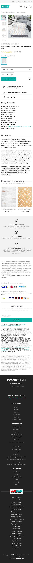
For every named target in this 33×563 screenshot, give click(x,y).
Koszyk (30, 7)
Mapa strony (16, 454)
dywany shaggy (11, 266)
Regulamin (16, 432)
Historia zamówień (16, 477)
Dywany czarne (16, 509)
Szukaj (24, 7)
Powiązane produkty (12, 181)
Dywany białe (16, 500)
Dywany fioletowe (16, 514)
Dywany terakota (17, 543)
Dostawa (16, 439)
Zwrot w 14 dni (17, 236)
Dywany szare (17, 541)
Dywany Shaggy (21, 12)
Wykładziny (16, 409)
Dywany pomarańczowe (16, 536)
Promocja (16, 482)
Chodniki (16, 412)
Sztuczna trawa (16, 419)
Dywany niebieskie (16, 533)
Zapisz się (16, 320)
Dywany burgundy (16, 504)
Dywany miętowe (17, 531)
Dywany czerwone (16, 512)
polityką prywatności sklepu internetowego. (13, 325)
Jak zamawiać (11, 97)
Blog (19, 2)
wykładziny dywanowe (15, 275)
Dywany (13, 12)
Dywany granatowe (16, 517)
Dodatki (16, 417)
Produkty (16, 479)
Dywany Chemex (5, 6)
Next (2, 40)
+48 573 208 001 (19, 396)
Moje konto (27, 7)
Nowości (16, 484)
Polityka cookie (16, 449)
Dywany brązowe (16, 502)
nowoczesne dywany (6, 263)
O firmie (14, 2)
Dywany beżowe (16, 497)
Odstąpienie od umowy (16, 442)
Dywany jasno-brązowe (17, 519)
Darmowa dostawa (16, 224)
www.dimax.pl (20, 559)
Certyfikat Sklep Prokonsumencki (17, 457)
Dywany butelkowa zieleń (17, 507)
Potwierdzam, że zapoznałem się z (13, 325)
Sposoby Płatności (16, 437)
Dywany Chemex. (18, 555)
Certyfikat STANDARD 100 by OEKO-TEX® (19, 126)
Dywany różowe (16, 538)
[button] (16, 69)
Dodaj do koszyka (9, 79)
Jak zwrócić (16, 429)
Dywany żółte (16, 529)
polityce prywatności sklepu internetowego (15, 347)
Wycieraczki (16, 414)
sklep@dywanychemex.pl (8, 370)
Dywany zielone (16, 545)
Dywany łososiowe (16, 521)
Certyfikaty (16, 462)
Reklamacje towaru (17, 434)
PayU (2, 294)
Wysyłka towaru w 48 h (16, 248)
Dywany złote (16, 548)
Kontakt (24, 2)
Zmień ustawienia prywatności (16, 464)
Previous (4, 40)
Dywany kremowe (16, 524)
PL (31, 1)
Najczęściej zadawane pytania (16, 459)
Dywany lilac (16, 526)
